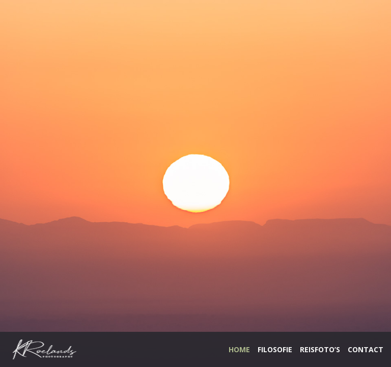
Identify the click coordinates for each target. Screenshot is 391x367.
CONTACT (365, 349)
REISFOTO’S (320, 349)
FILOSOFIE (275, 349)
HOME (239, 349)
